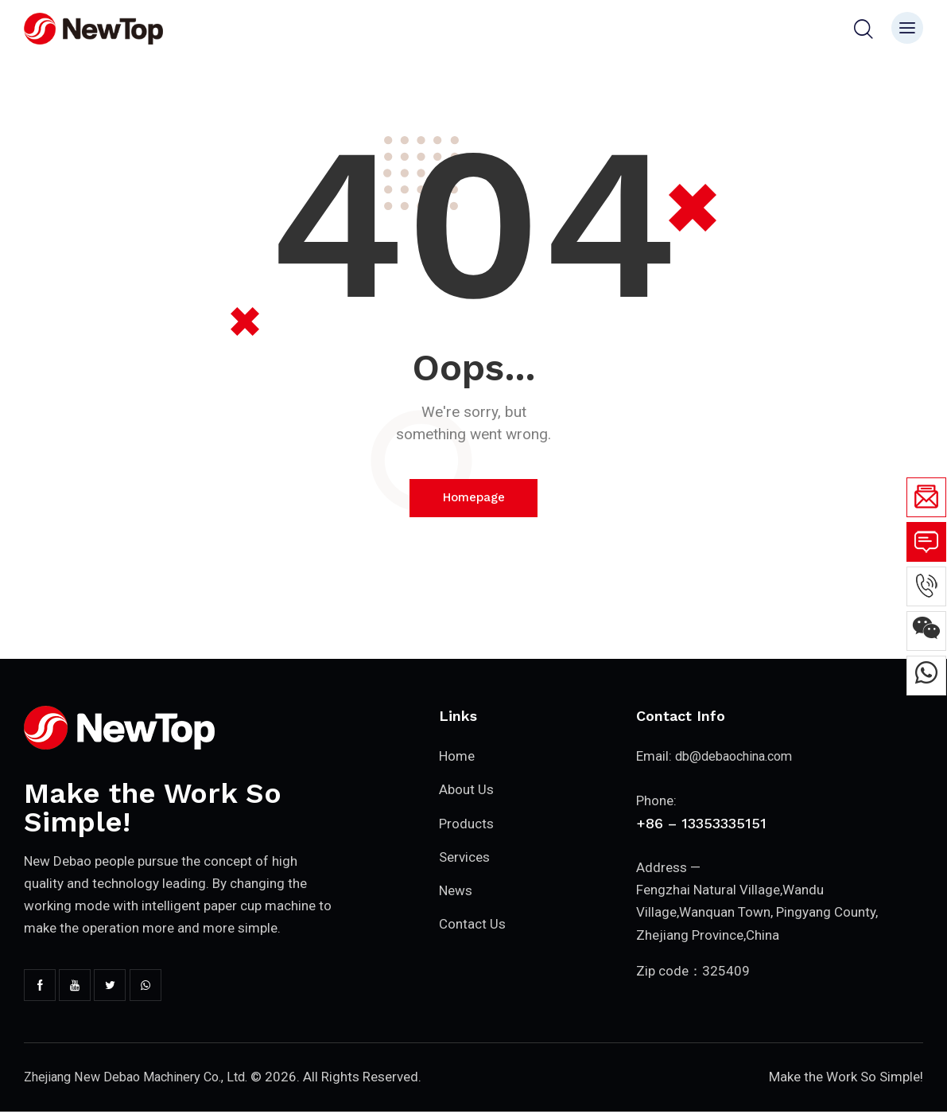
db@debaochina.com (738, 757)
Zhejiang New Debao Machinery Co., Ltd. (143, 1078)
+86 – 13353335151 (701, 823)
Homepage (474, 498)
